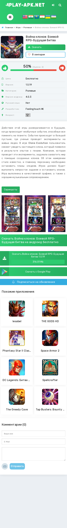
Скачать (34, 47)
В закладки (36, 54)
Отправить (17, 466)
